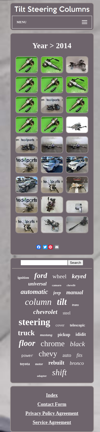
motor (39, 364)
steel (66, 313)
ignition (23, 278)
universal (37, 283)
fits (79, 355)
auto (66, 355)
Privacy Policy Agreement (51, 413)
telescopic (77, 325)
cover (59, 325)
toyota (25, 364)
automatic (34, 291)
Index (52, 395)
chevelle (71, 285)
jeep (57, 292)
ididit (80, 334)
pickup (64, 334)
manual (74, 292)
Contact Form (51, 404)
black (77, 344)
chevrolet (45, 311)
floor (27, 343)
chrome (53, 343)
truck (26, 333)
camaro (56, 285)
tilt (62, 302)
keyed (79, 276)
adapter (42, 375)
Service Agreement (52, 422)
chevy (48, 353)
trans (75, 305)
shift (59, 372)
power (27, 356)
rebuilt (56, 363)
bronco (77, 363)
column (38, 302)
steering (34, 322)
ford (40, 275)
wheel (60, 276)
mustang (46, 335)
